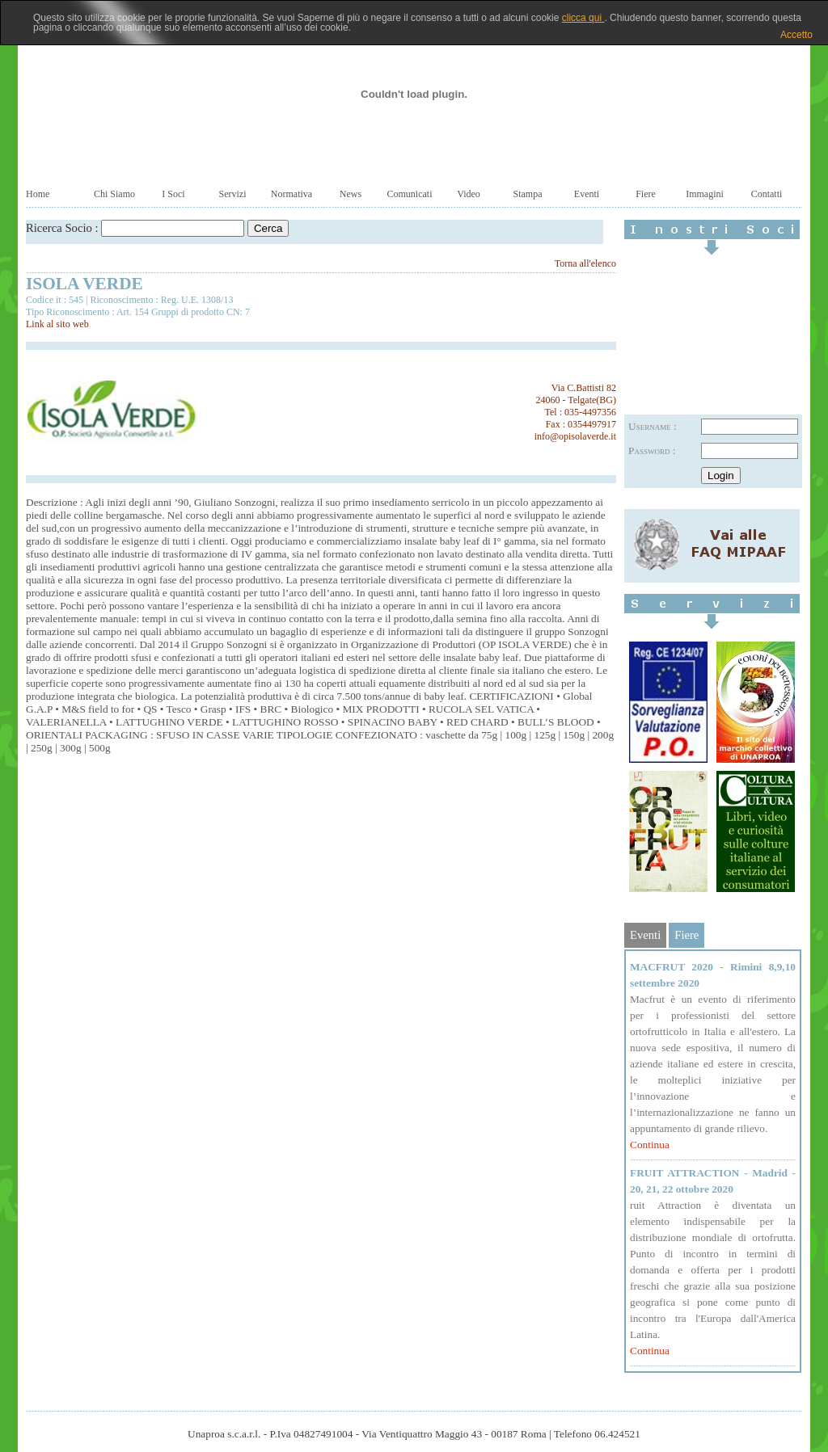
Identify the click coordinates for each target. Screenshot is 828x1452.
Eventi (586, 194)
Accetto (796, 34)
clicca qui (583, 17)
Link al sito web (57, 324)
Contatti (767, 194)
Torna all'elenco (585, 263)
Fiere (646, 194)
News (350, 194)
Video (468, 194)
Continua (650, 1144)
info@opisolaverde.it (575, 436)
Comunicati (410, 194)
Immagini (705, 194)
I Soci (173, 194)
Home (37, 194)
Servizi (233, 194)
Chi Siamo (114, 194)
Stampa (528, 194)
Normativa (291, 194)
